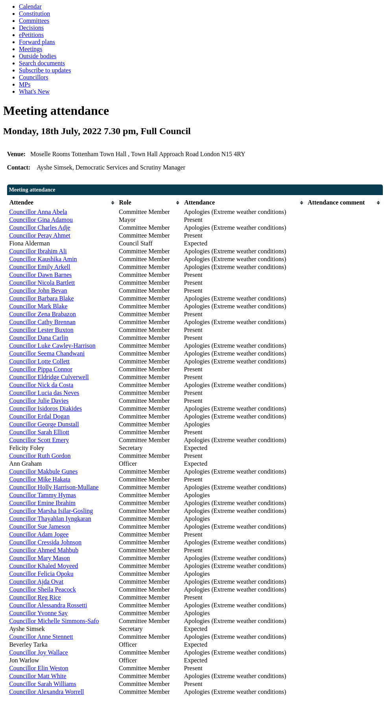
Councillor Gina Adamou (41, 219)
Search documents (42, 63)
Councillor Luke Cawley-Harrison (52, 345)
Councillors (33, 77)
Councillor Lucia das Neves (44, 392)
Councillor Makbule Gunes (43, 471)
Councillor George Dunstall (44, 424)
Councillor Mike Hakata (39, 479)
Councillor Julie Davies (38, 400)
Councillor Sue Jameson (39, 526)
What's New (34, 91)
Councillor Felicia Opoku (41, 573)
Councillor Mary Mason (39, 558)
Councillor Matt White (37, 676)
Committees (34, 20)
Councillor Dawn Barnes (40, 274)
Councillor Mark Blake (38, 306)
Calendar (30, 6)
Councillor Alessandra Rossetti (48, 605)
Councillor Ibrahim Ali (38, 251)
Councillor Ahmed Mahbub (43, 550)
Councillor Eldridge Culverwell (49, 377)
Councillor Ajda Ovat (36, 581)
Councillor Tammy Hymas (42, 495)
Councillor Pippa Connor (40, 369)
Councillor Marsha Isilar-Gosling (51, 510)
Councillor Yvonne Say (38, 613)
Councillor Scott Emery (39, 440)
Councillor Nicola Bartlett (42, 282)
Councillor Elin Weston (38, 668)
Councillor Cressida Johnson (45, 542)
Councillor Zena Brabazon (42, 314)
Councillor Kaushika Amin (43, 259)
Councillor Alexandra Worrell (46, 691)
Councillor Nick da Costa (41, 385)
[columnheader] (62, 202)
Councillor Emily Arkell (39, 267)
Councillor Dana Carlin (38, 337)
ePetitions (31, 34)
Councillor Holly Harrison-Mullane (54, 487)
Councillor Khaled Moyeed (43, 565)
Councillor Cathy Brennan (42, 322)
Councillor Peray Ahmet (39, 235)
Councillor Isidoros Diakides (45, 408)
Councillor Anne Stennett (41, 636)
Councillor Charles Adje (39, 227)
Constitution (34, 13)
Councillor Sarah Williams (42, 683)
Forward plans (37, 42)
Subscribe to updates (45, 70)
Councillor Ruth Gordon (39, 455)
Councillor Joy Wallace (38, 652)
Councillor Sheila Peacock (42, 589)
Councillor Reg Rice (35, 597)
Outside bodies (38, 56)
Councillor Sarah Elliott (39, 432)
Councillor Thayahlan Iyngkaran (50, 518)
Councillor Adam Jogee (38, 534)
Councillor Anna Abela (38, 211)
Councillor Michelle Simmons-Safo (54, 621)
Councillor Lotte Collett (39, 361)
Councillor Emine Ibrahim (42, 503)
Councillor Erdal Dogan (39, 416)
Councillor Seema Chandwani (47, 353)
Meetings (30, 49)
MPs (24, 84)
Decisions (31, 27)
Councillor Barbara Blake (41, 298)
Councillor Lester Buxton (41, 329)
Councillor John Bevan (38, 290)
